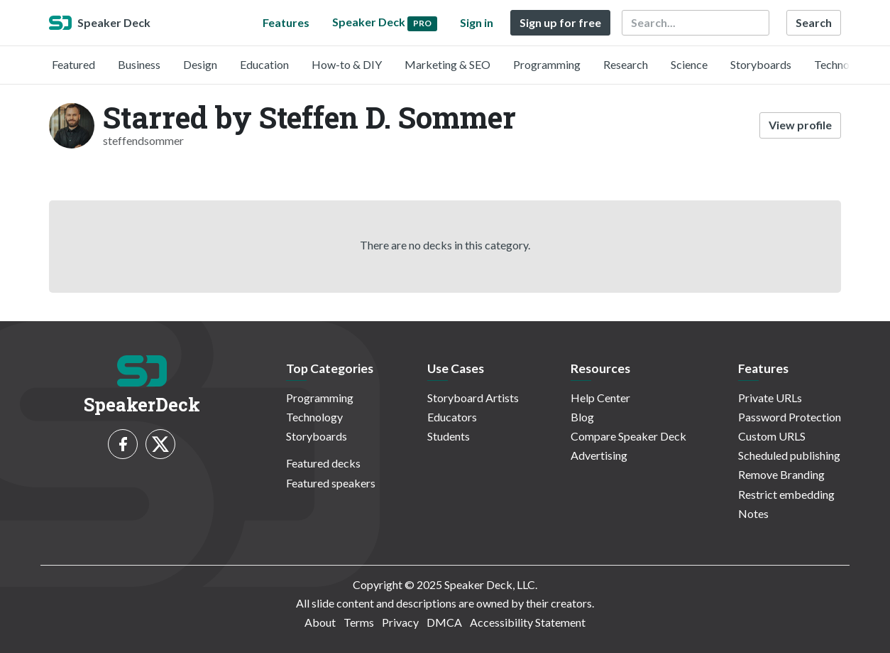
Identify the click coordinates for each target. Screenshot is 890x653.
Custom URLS (772, 436)
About (320, 622)
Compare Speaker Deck (628, 436)
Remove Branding (781, 474)
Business (139, 64)
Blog (582, 416)
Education (264, 64)
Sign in (476, 22)
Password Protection (789, 416)
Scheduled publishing (789, 455)
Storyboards (760, 64)
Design (200, 64)
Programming (547, 64)
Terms (359, 622)
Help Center (600, 397)
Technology (842, 64)
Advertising (599, 455)
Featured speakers (330, 483)
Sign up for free (560, 22)
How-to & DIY (347, 64)
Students (448, 436)
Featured (73, 64)
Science (689, 64)
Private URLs (770, 397)
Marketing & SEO (447, 64)
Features (286, 22)
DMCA (444, 622)
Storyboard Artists (473, 397)
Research (625, 64)
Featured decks (323, 463)
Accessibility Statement (528, 622)
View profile (800, 124)
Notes (753, 513)
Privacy (400, 622)
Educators (452, 416)
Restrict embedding (786, 494)
